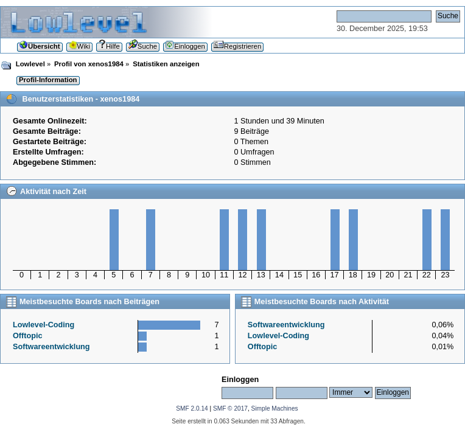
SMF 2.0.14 (192, 408)
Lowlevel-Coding (43, 325)
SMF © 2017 (230, 408)
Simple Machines (274, 408)
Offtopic (28, 336)
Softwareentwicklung (51, 346)
